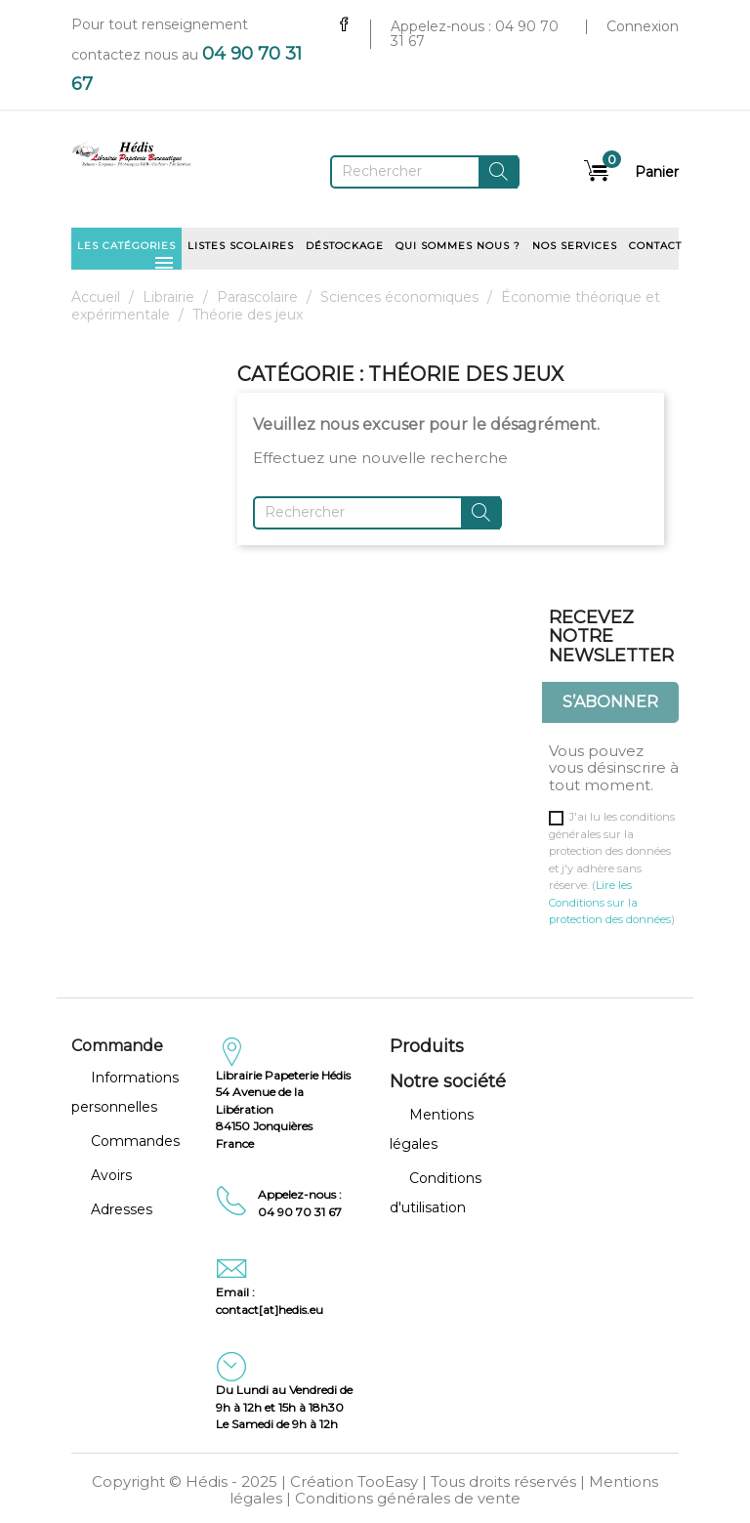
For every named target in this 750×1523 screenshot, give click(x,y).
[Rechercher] (425, 172)
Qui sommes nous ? (458, 245)
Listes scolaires (241, 245)
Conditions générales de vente (408, 1498)
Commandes (135, 1141)
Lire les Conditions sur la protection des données (610, 902)
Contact (655, 245)
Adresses (121, 1209)
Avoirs (111, 1175)
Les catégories (126, 252)
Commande (117, 1045)
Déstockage (345, 245)
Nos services (574, 245)
